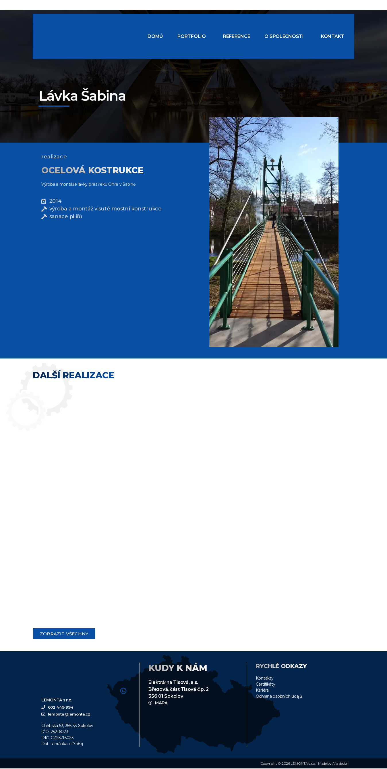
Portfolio (191, 36)
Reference (236, 36)
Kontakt (332, 36)
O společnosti (284, 36)
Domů (155, 36)
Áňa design (340, 764)
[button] (193, 36)
